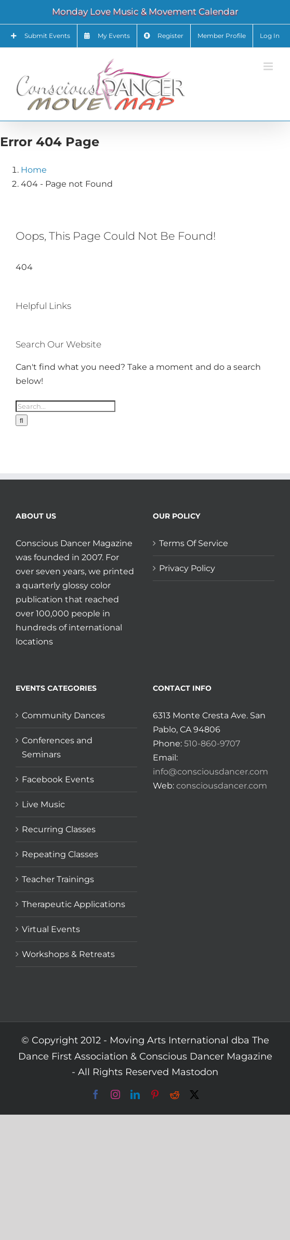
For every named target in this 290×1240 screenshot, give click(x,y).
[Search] (22, 420)
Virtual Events (51, 929)
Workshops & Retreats (68, 954)
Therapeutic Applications (73, 904)
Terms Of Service (193, 543)
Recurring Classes (59, 829)
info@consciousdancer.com (210, 772)
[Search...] (65, 406)
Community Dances (63, 715)
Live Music (43, 804)
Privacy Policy (187, 568)
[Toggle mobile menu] (268, 66)
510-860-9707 (212, 743)
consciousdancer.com (221, 786)
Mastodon (195, 1072)
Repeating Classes (60, 854)
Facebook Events (58, 779)
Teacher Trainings (58, 879)
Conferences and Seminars (57, 747)
